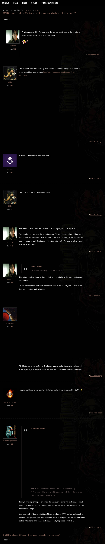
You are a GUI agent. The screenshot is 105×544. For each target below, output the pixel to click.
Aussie (9, 166)
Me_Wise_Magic (10, 399)
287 (11, 169)
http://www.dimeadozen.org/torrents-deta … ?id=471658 (60, 72)
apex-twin (10, 320)
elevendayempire (10, 437)
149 (14, 49)
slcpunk (13, 46)
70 (12, 402)
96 (12, 441)
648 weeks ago (96, 138)
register (29, 10)
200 (11, 324)
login (37, 10)
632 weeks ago (96, 248)
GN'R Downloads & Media (17, 13)
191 (11, 86)
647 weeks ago (96, 211)
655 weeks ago (93, 54)
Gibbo (9, 82)
